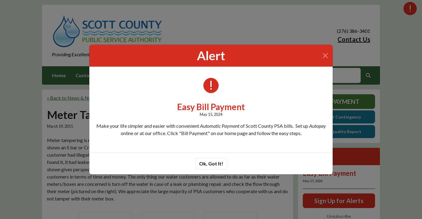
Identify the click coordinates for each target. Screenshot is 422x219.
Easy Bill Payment (211, 107)
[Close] (325, 56)
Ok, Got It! (211, 163)
